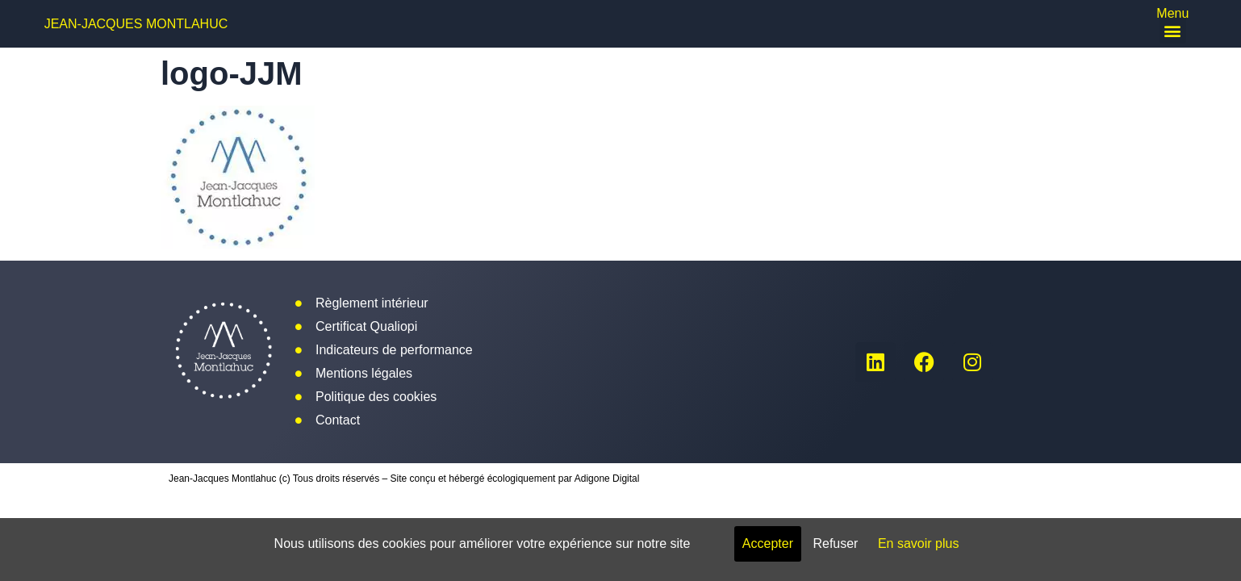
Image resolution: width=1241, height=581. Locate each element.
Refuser (835, 543)
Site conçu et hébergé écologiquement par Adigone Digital (515, 478)
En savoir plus (918, 543)
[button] (1173, 30)
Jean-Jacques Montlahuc (136, 24)
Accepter (767, 543)
